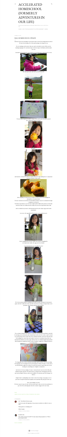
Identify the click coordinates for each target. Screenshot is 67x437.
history (27, 394)
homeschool (31, 394)
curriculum (19, 394)
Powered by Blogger (33, 431)
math (35, 394)
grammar (24, 394)
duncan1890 (37, 433)
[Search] (51, 3)
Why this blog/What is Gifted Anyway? (33, 29)
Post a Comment (18, 422)
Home (20, 29)
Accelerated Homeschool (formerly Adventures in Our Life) (31, 13)
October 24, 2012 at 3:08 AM (23, 410)
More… (46, 29)
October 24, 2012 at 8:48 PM (23, 419)
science (38, 394)
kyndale (20, 414)
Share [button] (16, 392)
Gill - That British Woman (24, 401)
